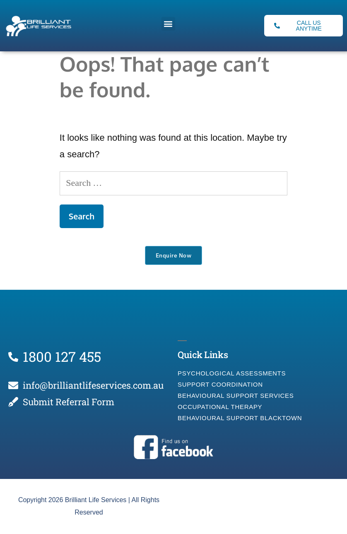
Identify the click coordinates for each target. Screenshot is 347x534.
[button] (168, 24)
